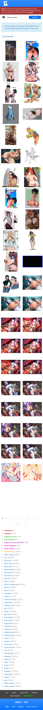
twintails (7, 671)
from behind (9, 617)
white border (9, 683)
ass (5, 558)
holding (7, 629)
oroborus (7, 534)
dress (6, 611)
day (5, 608)
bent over (8, 560)
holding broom (9, 632)
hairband (7, 626)
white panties (9, 686)
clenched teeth (10, 599)
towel (6, 668)
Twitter (13, 706)
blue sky (7, 578)
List (7, 692)
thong (6, 665)
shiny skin (8, 644)
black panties (9, 569)
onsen (6, 638)
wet (5, 680)
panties (7, 641)
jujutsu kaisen (9, 549)
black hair (8, 567)
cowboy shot (9, 605)
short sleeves (9, 647)
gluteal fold (8, 623)
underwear (8, 674)
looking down (9, 635)
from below (8, 620)
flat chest (7, 614)
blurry (6, 581)
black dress (8, 563)
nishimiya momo (10, 537)
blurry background (11, 584)
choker (7, 596)
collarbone (8, 602)
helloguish (8, 531)
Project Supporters (31, 706)
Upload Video (24, 692)
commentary (9, 551)
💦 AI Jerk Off (7, 37)
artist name (8, 555)
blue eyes (8, 575)
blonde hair (8, 572)
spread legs (8, 653)
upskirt (6, 677)
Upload (14, 692)
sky (5, 650)
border (6, 587)
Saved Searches (15, 696)
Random (34, 692)
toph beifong (9, 540)
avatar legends (10, 546)
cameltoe (7, 593)
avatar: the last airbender (14, 542)
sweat (6, 659)
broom (6, 590)
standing (7, 656)
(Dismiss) (30, 12)
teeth (6, 662)
